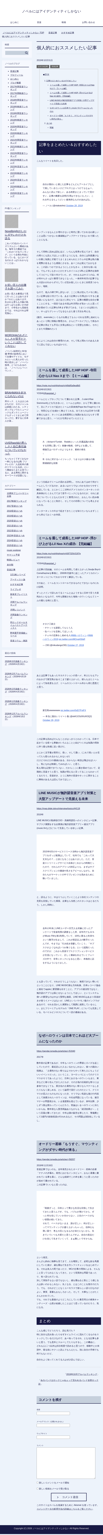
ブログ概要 (15, 84)
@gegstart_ (49, 394)
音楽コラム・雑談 (18, 641)
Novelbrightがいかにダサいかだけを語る (15, 236)
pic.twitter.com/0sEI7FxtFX (73, 711)
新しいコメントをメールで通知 (54, 1484)
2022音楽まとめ (14, 531)
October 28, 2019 (74, 206)
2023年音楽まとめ (16, 536)
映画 (64, 23)
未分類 (10, 566)
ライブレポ (15, 590)
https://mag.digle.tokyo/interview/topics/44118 (58, 809)
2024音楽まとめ (14, 541)
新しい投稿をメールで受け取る (54, 1490)
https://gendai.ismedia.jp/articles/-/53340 (56, 1052)
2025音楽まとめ (14, 546)
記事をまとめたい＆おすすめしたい (61, 82)
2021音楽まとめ (14, 527)
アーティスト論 (17, 580)
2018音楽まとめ (14, 512)
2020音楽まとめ (14, 522)
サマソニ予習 (13, 556)
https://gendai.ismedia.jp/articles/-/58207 (56, 1160)
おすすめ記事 (43, 67)
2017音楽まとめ (14, 507)
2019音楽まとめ (14, 517)
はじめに (14, 23)
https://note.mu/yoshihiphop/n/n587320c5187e (59, 554)
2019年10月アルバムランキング (81, 1375)
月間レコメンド (17, 611)
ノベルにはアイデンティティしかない (51, 11)
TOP (23, 34)
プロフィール (16, 76)
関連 (52, 128)
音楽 (39, 23)
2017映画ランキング (17, 502)
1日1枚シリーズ (17, 575)
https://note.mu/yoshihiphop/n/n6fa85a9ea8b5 (58, 386)
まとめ (49, 124)
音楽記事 (55, 67)
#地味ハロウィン (79, 636)
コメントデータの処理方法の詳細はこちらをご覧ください (64, 1510)
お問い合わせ (88, 23)
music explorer (14, 551)
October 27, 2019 (75, 646)
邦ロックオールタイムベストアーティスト (18, 626)
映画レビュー (13, 561)
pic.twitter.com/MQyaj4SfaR (72, 640)
